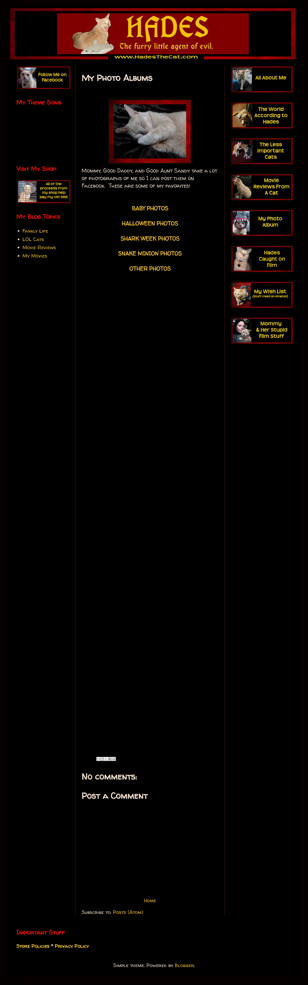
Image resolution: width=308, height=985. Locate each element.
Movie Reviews (39, 247)
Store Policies (32, 946)
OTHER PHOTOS (150, 268)
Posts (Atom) (128, 912)
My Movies (34, 255)
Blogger (184, 965)
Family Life (35, 230)
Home (150, 900)
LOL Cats (33, 239)
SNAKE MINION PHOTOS (150, 253)
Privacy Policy (72, 946)
